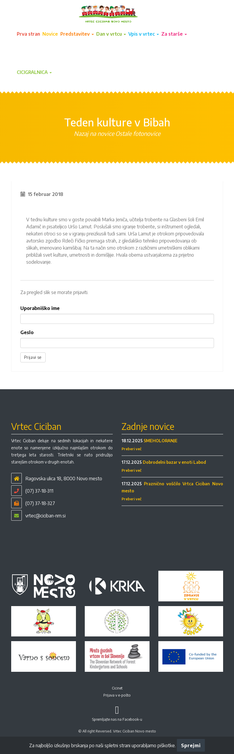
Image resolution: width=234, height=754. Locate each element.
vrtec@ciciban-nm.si (45, 516)
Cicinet (117, 688)
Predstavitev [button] (77, 34)
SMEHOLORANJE (160, 440)
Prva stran (28, 34)
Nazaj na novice (94, 133)
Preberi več (132, 449)
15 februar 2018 (45, 194)
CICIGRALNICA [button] (34, 72)
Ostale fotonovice (137, 133)
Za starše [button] (174, 34)
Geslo (27, 332)
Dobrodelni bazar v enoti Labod (174, 462)
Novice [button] (50, 34)
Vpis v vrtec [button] (143, 34)
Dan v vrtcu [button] (111, 34)
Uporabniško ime (40, 308)
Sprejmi (190, 745)
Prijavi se (33, 357)
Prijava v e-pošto (117, 695)
